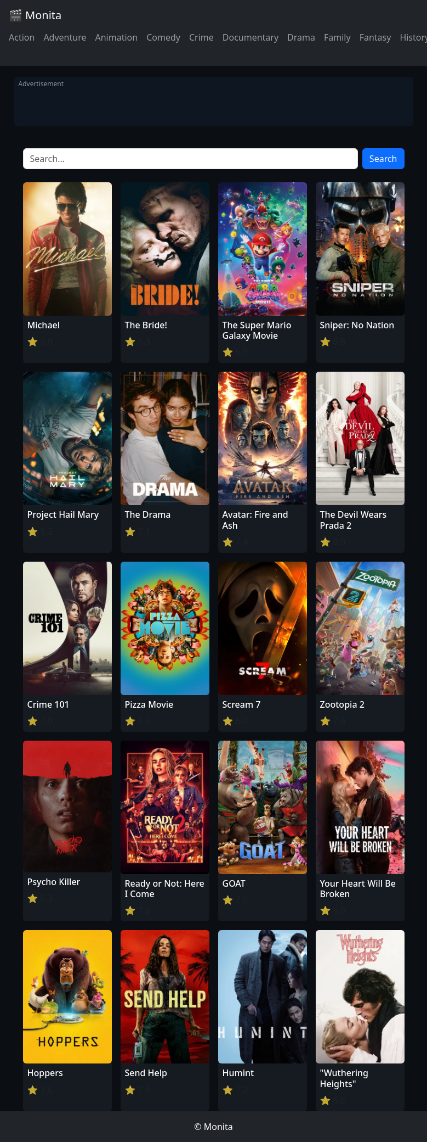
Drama (301, 37)
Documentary (250, 37)
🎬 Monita (35, 15)
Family (337, 37)
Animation (116, 37)
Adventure (64, 37)
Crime (201, 37)
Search (383, 159)
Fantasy (375, 37)
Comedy (163, 37)
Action (22, 37)
